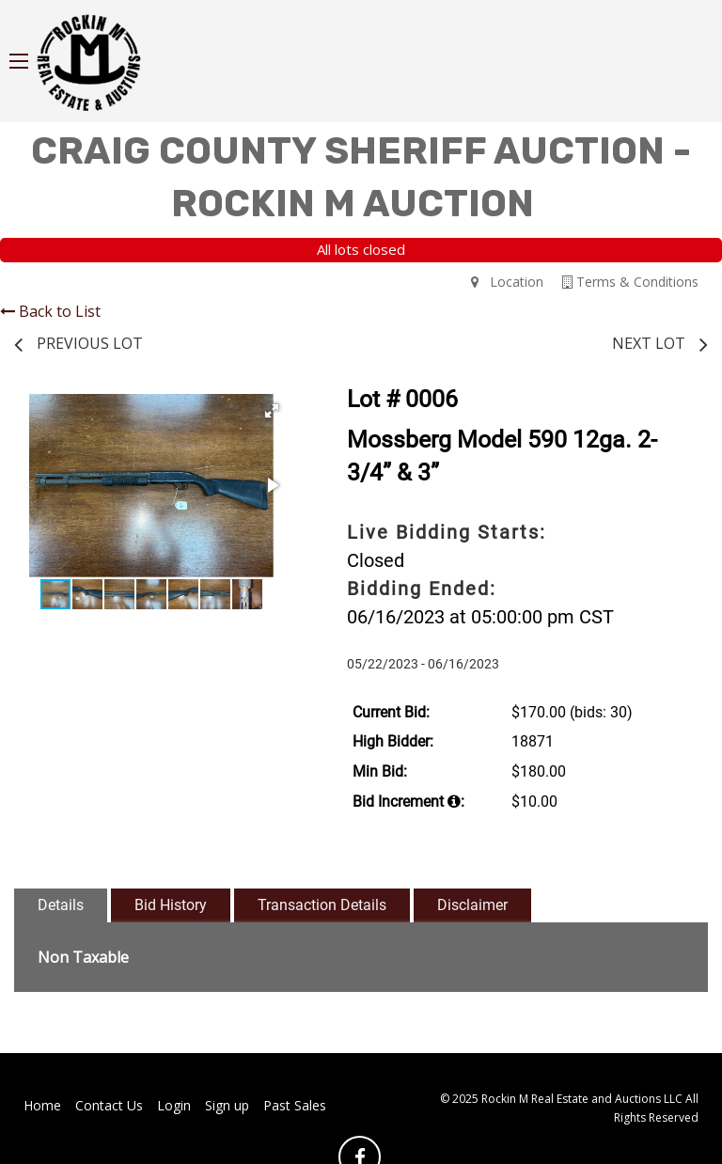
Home (42, 1105)
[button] (272, 411)
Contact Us (109, 1105)
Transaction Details (322, 905)
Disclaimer (472, 905)
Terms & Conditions (630, 282)
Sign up (227, 1105)
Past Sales (294, 1105)
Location (507, 282)
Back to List (50, 311)
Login (174, 1105)
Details (61, 905)
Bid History (170, 905)
